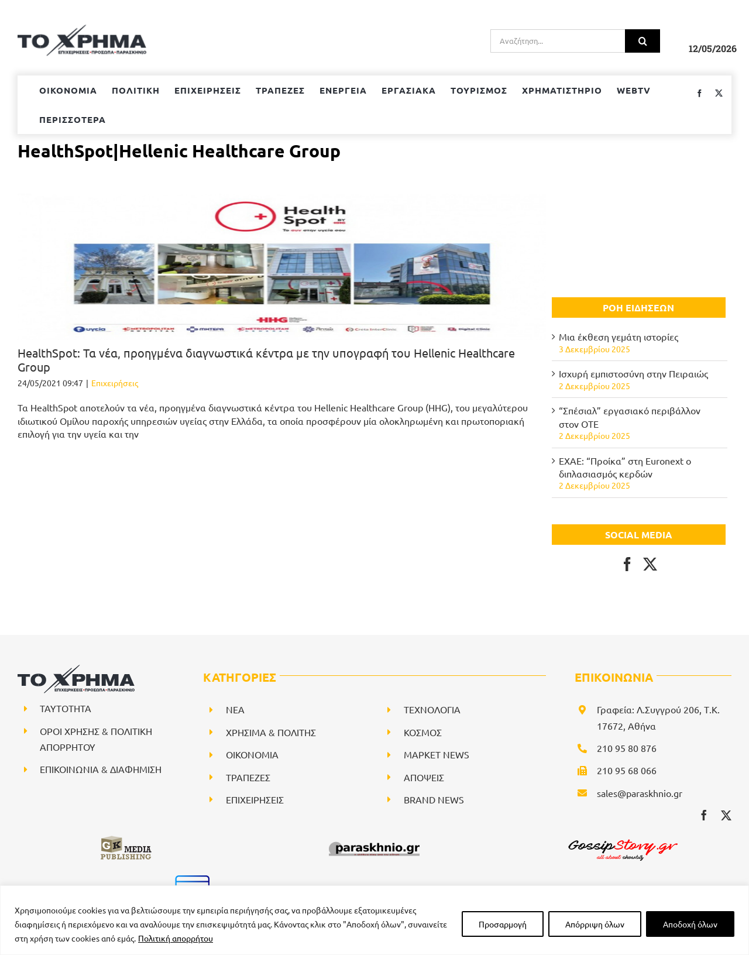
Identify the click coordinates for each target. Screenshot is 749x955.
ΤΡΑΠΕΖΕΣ (248, 777)
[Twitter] (650, 564)
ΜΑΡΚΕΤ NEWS (436, 754)
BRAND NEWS (434, 799)
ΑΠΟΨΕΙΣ (424, 777)
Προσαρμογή (503, 924)
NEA (235, 709)
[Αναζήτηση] (642, 41)
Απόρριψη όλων (594, 924)
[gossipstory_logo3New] (622, 839)
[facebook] (704, 815)
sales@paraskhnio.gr (639, 793)
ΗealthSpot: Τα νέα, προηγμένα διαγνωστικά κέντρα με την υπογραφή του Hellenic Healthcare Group (266, 359)
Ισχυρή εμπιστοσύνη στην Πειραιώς (633, 373)
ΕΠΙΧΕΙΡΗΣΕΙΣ (255, 799)
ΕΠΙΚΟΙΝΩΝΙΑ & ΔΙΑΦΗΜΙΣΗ (101, 769)
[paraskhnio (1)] (374, 839)
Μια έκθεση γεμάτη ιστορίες (618, 336)
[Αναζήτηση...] (557, 41)
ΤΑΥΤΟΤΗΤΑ (65, 708)
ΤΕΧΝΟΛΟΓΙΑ (432, 709)
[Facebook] (627, 564)
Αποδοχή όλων (690, 924)
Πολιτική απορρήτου (175, 938)
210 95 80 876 (627, 748)
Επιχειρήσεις (114, 382)
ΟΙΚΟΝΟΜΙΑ (252, 754)
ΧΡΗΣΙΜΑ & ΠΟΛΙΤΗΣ (271, 732)
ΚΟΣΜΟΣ (423, 732)
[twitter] (726, 815)
